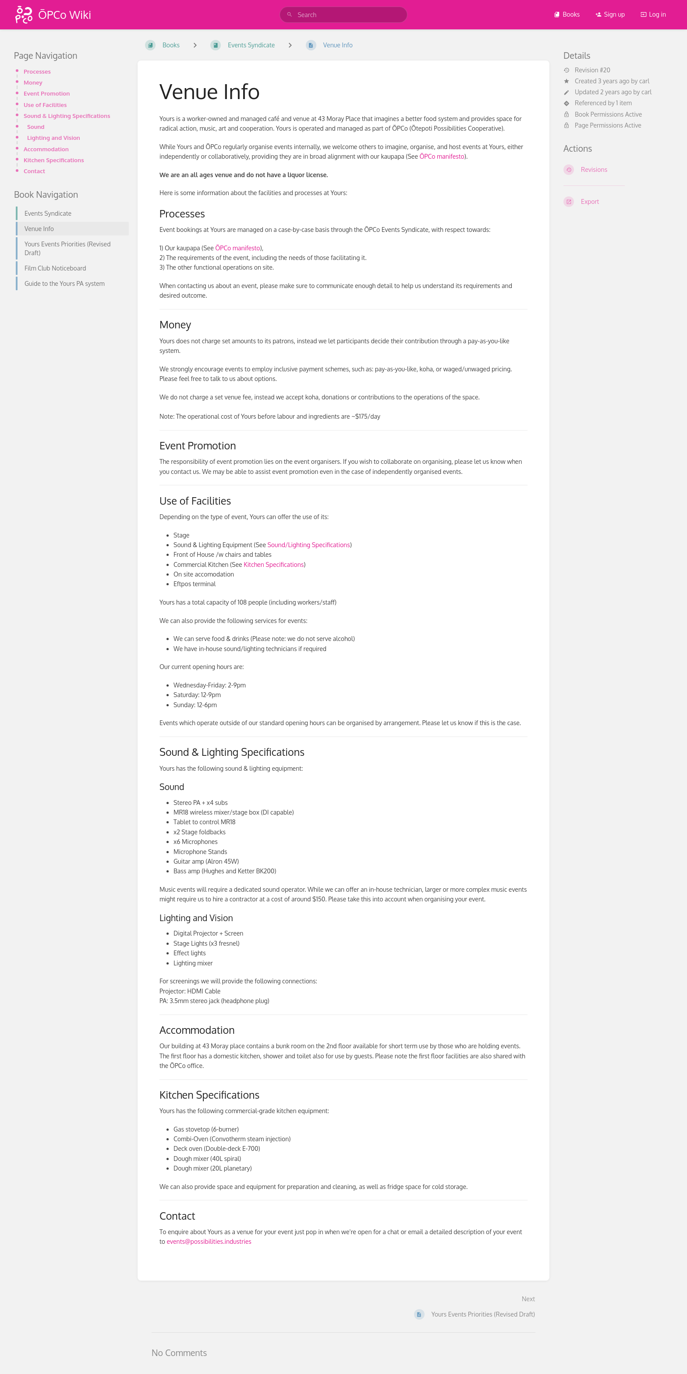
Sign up (610, 14)
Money (33, 82)
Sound (36, 126)
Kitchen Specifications (54, 160)
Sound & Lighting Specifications (67, 115)
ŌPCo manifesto (441, 156)
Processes (37, 71)
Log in (653, 14)
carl (644, 81)
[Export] (618, 201)
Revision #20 (586, 70)
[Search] (290, 14)
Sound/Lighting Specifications (308, 544)
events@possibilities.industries (208, 1241)
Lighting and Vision (53, 137)
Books (567, 14)
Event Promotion (47, 93)
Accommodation (46, 149)
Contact (34, 170)
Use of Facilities (45, 104)
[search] (343, 15)
